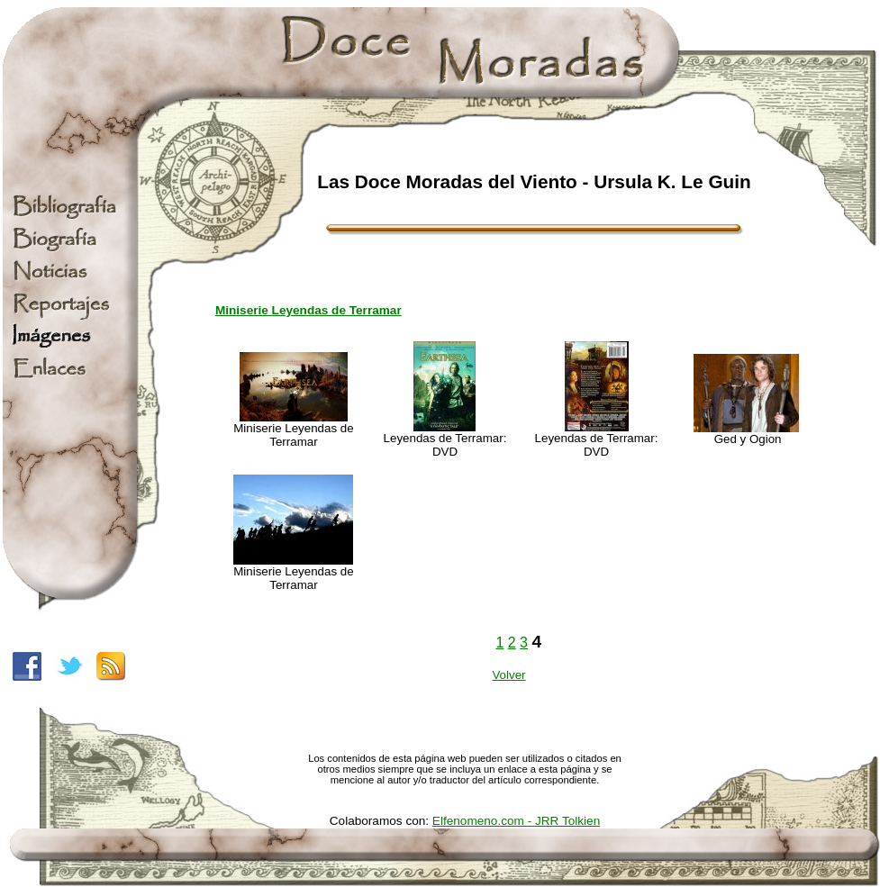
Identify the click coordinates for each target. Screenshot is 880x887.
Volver (508, 675)
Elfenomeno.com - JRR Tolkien (516, 821)
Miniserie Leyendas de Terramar (308, 310)
